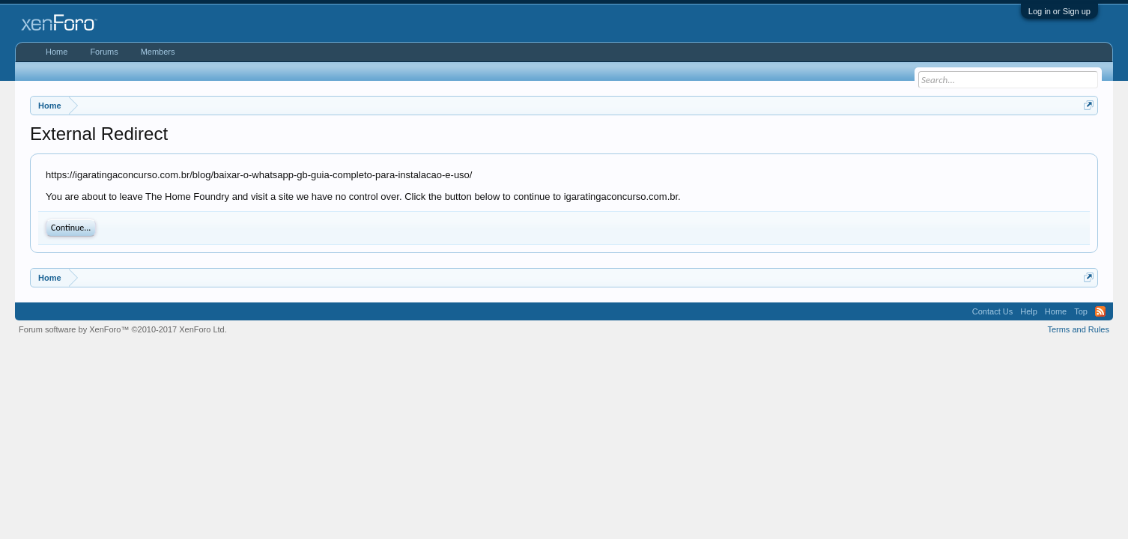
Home (56, 51)
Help (1028, 311)
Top (1081, 311)
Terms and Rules (1078, 329)
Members (158, 51)
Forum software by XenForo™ (123, 329)
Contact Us (992, 311)
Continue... (71, 227)
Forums (104, 51)
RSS (1100, 311)
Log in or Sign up (1059, 11)
